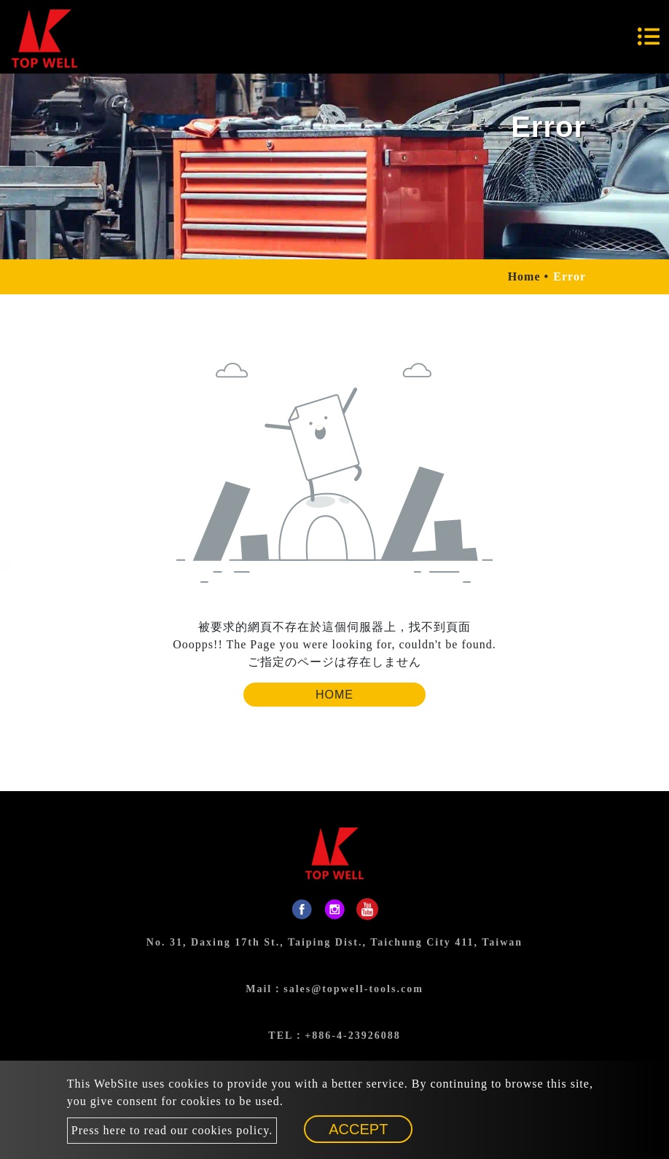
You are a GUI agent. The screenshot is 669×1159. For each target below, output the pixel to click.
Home (524, 276)
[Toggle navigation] (648, 36)
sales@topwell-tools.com (353, 988)
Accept (358, 1129)
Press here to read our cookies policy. (172, 1130)
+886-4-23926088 (352, 1035)
